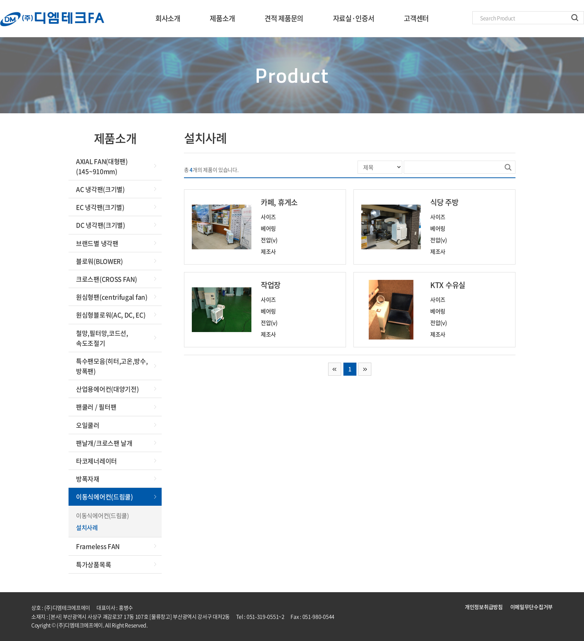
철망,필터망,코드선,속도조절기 (102, 338)
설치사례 (87, 527)
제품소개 (222, 18)
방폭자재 (87, 478)
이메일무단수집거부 (531, 606)
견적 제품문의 (283, 18)
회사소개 (167, 18)
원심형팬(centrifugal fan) (111, 296)
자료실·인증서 (353, 18)
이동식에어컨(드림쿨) (104, 496)
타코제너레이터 (96, 460)
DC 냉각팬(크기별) (100, 225)
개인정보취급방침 (484, 606)
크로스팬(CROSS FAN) (106, 279)
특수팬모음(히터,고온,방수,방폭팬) (112, 366)
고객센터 (416, 18)
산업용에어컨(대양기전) (107, 389)
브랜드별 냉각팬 (97, 243)
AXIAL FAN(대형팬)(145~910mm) (102, 166)
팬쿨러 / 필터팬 (96, 406)
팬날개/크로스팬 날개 (104, 443)
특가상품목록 (93, 564)
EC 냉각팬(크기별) (100, 207)
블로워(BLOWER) (99, 261)
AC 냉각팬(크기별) (100, 189)
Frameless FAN (98, 546)
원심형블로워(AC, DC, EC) (111, 314)
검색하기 (574, 17)
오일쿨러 (87, 425)
